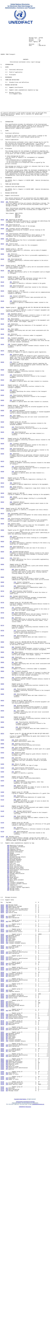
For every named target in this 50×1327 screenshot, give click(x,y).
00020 (2, 259)
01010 (2, 898)
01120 (2, 962)
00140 (2, 334)
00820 (2, 778)
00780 (2, 752)
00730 (2, 718)
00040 (2, 270)
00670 (2, 679)
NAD (9, 320)
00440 (2, 527)
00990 (2, 888)
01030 (2, 912)
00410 (2, 508)
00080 (2, 294)
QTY (13, 921)
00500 (2, 569)
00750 (2, 730)
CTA (11, 350)
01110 (2, 955)
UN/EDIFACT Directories (25, 1320)
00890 (2, 822)
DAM (11, 592)
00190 (2, 364)
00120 (2, 320)
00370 (2, 482)
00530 (2, 587)
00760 (2, 737)
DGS (11, 421)
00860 (2, 801)
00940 (2, 856)
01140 (2, 975)
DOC (11, 657)
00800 (2, 766)
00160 (2, 344)
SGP (13, 892)
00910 (2, 836)
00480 (2, 555)
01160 (2, 988)
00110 (2, 314)
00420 (2, 514)
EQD (9, 372)
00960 (2, 868)
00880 (2, 816)
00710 (2, 705)
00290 (2, 430)
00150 (2, 338)
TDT (11, 527)
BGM (7, 259)
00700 (2, 698)
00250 (2, 401)
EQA (11, 488)
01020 (2, 904)
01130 (2, 969)
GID (13, 883)
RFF (9, 300)
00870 (2, 808)
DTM (7, 265)
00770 (2, 746)
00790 (2, 758)
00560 (2, 605)
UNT (7, 999)
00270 (2, 416)
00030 (2, 265)
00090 (2, 300)
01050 (2, 921)
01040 (2, 917)
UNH (7, 237)
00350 (2, 469)
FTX (7, 282)
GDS (13, 912)
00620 (2, 645)
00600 (2, 631)
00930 (2, 848)
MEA (9, 378)
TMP (11, 575)
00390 (2, 494)
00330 (2, 457)
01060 (2, 927)
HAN (13, 888)
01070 (2, 932)
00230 (2, 390)
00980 (2, 883)
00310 (2, 445)
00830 (2, 784)
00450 (2, 534)
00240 (2, 396)
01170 (2, 993)
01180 (2, 999)
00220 (2, 384)
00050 (2, 276)
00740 (2, 724)
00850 (2, 796)
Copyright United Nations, (20, 1313)
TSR (7, 270)
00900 (2, 828)
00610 (2, 639)
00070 (2, 288)
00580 (2, 618)
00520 (2, 579)
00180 (2, 357)
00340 (2, 463)
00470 (2, 549)
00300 (2, 439)
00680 (2, 688)
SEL (9, 390)
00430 (2, 521)
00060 (2, 282)
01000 (2, 892)
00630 (2, 651)
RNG (11, 579)
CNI (9, 611)
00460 (2, 540)
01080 (2, 938)
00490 (2, 561)
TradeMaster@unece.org (38, 1318)
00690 (2, 694)
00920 (2, 842)
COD (11, 598)
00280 (2, 421)
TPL (9, 401)
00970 (2, 875)
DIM (9, 384)
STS (11, 463)
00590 (2, 624)
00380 (2, 488)
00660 (2, 672)
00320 (2, 451)
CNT (7, 288)
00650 (2, 665)
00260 (2, 408)
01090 (2, 946)
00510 (2, 575)
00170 (2, 350)
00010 (2, 237)
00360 (2, 476)
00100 (2, 306)
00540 (2, 592)
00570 (2, 611)
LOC (7, 276)
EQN (15, 938)
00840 (2, 790)
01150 (2, 982)
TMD (9, 408)
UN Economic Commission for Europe (25, 1315)
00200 (2, 372)
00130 (2, 328)
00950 (2, 862)
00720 (2, 711)
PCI (11, 711)
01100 (2, 950)
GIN (15, 975)
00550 (2, 598)
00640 (2, 657)
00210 (2, 378)
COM (11, 357)
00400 (2, 502)
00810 (2, 772)
